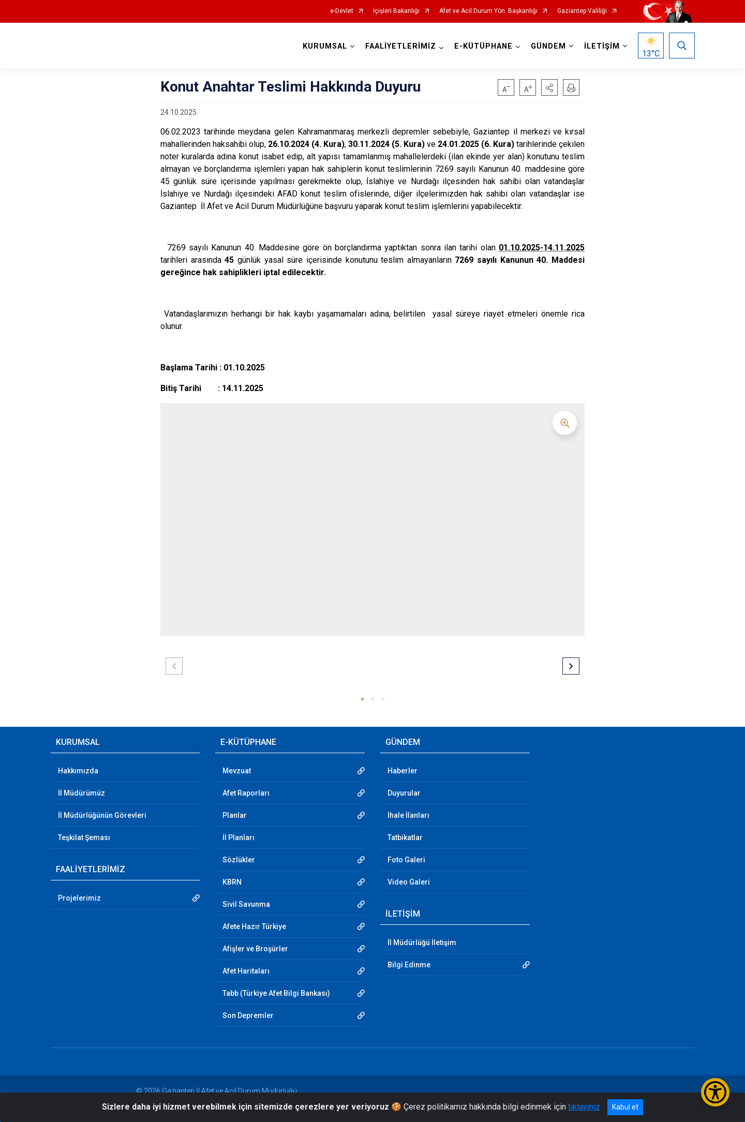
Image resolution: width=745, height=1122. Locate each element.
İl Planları (238, 837)
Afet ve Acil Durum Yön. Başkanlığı (488, 11)
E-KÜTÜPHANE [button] (483, 46)
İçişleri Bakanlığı (396, 11)
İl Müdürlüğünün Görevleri (102, 815)
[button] (549, 87)
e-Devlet (341, 11)
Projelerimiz (79, 898)
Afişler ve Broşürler (255, 949)
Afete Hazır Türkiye (254, 926)
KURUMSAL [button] (325, 46)
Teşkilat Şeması (84, 837)
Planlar (234, 815)
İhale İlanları (408, 815)
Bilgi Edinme (409, 965)
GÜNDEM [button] (548, 46)
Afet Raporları (246, 793)
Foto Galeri (406, 860)
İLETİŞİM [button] (602, 46)
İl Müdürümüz (81, 793)
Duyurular (404, 793)
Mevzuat (236, 771)
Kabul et (625, 1107)
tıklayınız (584, 1107)
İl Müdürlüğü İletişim (422, 942)
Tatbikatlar (405, 837)
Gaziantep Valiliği (582, 11)
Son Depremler (248, 1015)
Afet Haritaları (246, 971)
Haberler (403, 771)
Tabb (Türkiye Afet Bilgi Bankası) (276, 993)
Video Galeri (409, 882)
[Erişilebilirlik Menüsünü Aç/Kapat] (715, 1092)
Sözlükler (238, 860)
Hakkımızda (78, 771)
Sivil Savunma (246, 904)
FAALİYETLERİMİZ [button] (400, 46)
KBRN (232, 882)
